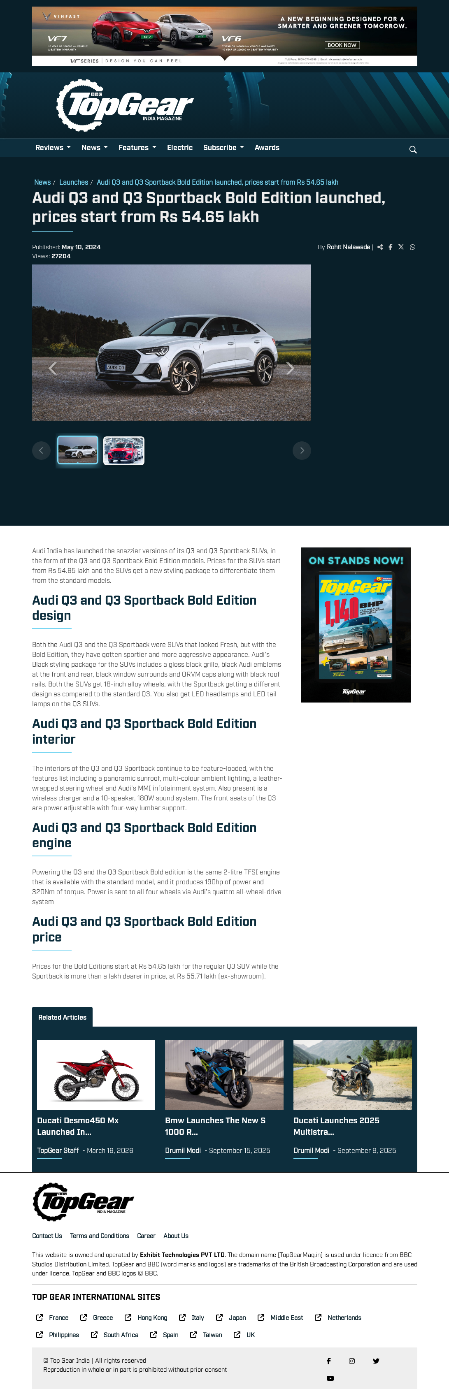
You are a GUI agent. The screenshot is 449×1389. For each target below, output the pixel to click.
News (42, 182)
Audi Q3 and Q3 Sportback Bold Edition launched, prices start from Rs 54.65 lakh (217, 182)
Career (146, 1235)
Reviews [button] (50, 147)
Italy (191, 1317)
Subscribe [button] (220, 147)
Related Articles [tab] (62, 1017)
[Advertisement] (364, 392)
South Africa (114, 1334)
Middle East (280, 1317)
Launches (73, 182)
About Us (175, 1235)
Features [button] (134, 147)
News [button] (91, 147)
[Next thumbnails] (302, 450)
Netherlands (338, 1317)
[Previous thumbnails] (41, 450)
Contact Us (47, 1235)
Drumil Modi (183, 1150)
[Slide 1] (77, 450)
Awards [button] (267, 147)
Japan (231, 1317)
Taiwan (206, 1334)
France (52, 1317)
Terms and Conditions (99, 1235)
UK (244, 1334)
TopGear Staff (58, 1150)
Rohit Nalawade (348, 246)
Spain (164, 1334)
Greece (96, 1317)
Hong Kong (146, 1317)
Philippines (57, 1334)
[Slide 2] (123, 450)
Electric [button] (180, 147)
